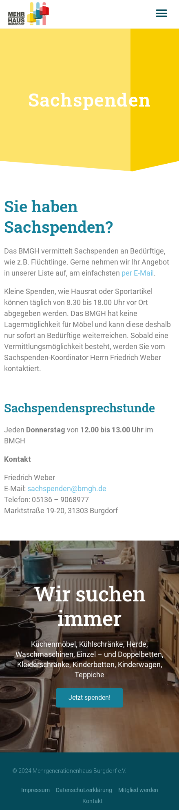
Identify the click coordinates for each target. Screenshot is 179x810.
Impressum (35, 790)
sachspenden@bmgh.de (66, 488)
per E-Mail (138, 273)
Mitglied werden (138, 790)
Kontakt (92, 801)
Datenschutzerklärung (84, 790)
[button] (161, 13)
